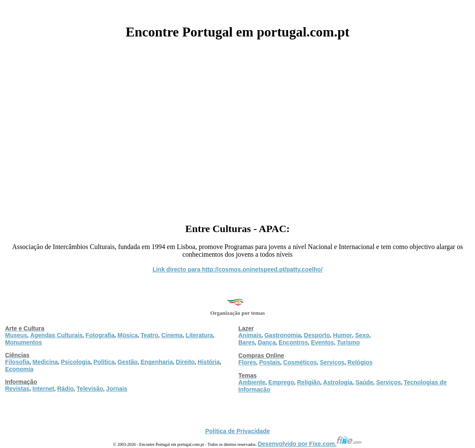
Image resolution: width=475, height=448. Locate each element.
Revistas (17, 388)
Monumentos (23, 342)
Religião (308, 382)
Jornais (117, 388)
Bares (247, 342)
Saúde (364, 382)
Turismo (348, 342)
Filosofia (17, 361)
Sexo (362, 335)
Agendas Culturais (56, 335)
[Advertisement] (237, 128)
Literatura (199, 335)
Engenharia (157, 361)
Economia (19, 369)
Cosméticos (300, 362)
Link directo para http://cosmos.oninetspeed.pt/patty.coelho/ (237, 269)
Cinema (172, 335)
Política (104, 361)
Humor (342, 335)
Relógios (359, 362)
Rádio (65, 388)
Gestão (127, 361)
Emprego (281, 382)
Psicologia (75, 361)
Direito (185, 361)
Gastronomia (282, 335)
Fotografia (100, 335)
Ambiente (252, 382)
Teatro (149, 335)
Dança (266, 342)
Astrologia (337, 382)
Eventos (322, 342)
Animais (250, 335)
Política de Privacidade (237, 431)
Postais (270, 362)
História (208, 361)
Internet (43, 388)
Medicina (45, 361)
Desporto (317, 335)
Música (127, 335)
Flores (247, 362)
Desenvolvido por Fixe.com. (310, 443)
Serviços (332, 362)
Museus (16, 335)
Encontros (293, 342)
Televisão (90, 388)
